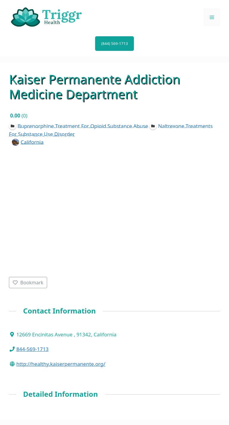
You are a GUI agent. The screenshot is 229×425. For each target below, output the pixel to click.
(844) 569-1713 (114, 43)
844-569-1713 (32, 349)
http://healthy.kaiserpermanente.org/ (61, 363)
